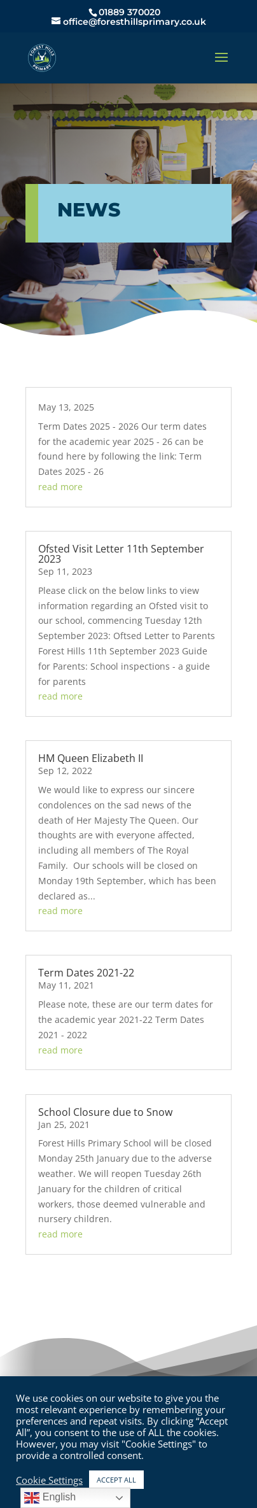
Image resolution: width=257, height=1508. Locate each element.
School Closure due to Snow (105, 1112)
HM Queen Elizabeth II (90, 758)
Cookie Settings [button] (49, 1480)
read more (60, 487)
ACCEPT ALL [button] (116, 1479)
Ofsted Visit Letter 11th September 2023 (121, 554)
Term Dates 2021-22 (86, 973)
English (50, 1497)
